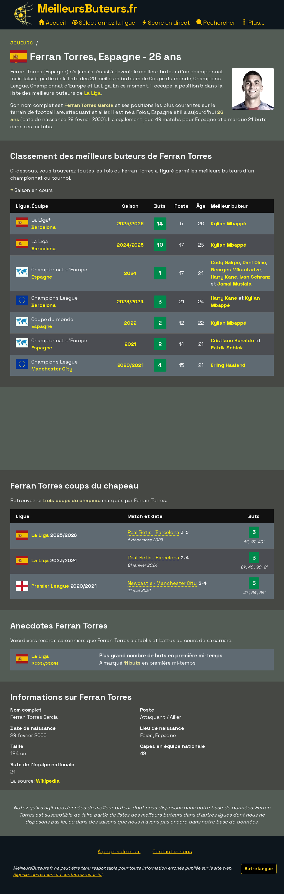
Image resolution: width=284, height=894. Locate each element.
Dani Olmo (254, 262)
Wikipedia (48, 781)
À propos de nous (119, 851)
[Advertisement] (142, 428)
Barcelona (43, 227)
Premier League (64, 586)
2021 (130, 344)
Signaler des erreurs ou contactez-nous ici (57, 874)
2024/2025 (130, 245)
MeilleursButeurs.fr (87, 8)
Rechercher (215, 22)
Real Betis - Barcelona (153, 532)
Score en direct (165, 22)
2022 (130, 323)
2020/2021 (130, 365)
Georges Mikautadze (236, 269)
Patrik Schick (227, 347)
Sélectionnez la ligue (103, 22)
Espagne (41, 277)
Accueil (52, 22)
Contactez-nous (172, 851)
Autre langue (259, 869)
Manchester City (51, 368)
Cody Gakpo (225, 262)
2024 (130, 273)
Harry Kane (224, 277)
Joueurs (21, 43)
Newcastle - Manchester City (162, 583)
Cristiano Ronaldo (232, 340)
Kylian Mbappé (228, 223)
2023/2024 (130, 301)
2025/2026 (130, 223)
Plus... (252, 22)
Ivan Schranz (255, 277)
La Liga (92, 93)
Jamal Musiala (234, 284)
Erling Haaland (228, 365)
